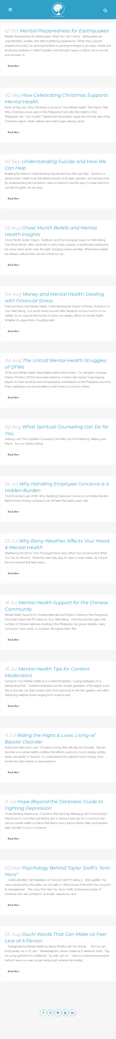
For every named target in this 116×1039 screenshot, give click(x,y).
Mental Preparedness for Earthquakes (64, 31)
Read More (13, 66)
